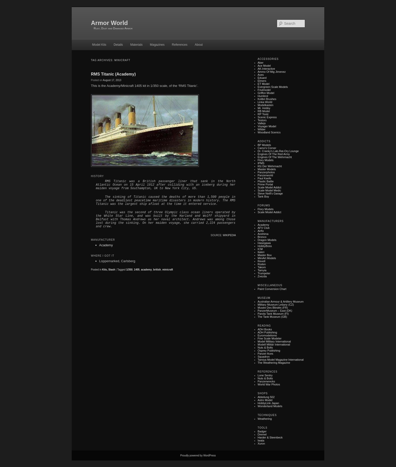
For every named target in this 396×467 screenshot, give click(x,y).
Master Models (267, 169)
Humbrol (263, 95)
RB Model (264, 111)
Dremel (262, 434)
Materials (136, 44)
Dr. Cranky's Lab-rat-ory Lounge (278, 151)
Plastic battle (266, 181)
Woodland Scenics (269, 132)
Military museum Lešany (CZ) (276, 304)
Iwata (261, 440)
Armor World (109, 22)
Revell (261, 261)
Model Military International (274, 341)
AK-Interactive (266, 68)
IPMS (261, 163)
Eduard (262, 77)
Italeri (261, 252)
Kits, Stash (108, 269)
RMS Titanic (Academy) (113, 74)
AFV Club (263, 227)
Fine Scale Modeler (270, 338)
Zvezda (262, 276)
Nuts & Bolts (265, 347)
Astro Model (265, 400)
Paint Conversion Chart (272, 288)
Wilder (261, 129)
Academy (106, 245)
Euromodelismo (267, 335)
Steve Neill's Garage (270, 193)
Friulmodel (264, 89)
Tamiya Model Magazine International (281, 359)
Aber (260, 62)
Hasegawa (264, 242)
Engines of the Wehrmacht (275, 157)
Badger (262, 431)
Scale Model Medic (269, 190)
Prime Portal (265, 184)
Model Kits (99, 44)
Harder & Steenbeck (270, 437)
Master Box (265, 255)
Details (118, 44)
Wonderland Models (270, 406)
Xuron (261, 443)
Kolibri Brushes (267, 99)
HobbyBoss (265, 246)
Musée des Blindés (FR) (273, 307)
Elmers (262, 80)
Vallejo (262, 123)
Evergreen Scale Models (273, 86)
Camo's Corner (267, 148)
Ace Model (264, 65)
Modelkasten (265, 105)
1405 (136, 269)
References (179, 44)
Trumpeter (264, 273)
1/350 (129, 269)
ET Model (263, 83)
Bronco (262, 236)
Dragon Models (267, 239)
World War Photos (269, 384)
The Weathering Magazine (274, 362)
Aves (261, 74)
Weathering (265, 418)
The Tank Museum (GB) (272, 316)
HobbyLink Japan (268, 403)
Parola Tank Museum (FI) (273, 313)
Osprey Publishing (269, 350)
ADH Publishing (267, 332)
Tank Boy (263, 196)
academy (146, 269)
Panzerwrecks (266, 381)
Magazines (157, 44)
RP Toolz (263, 114)
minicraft (167, 269)
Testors (262, 120)
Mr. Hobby (264, 108)
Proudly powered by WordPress (198, 455)
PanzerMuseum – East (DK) (275, 310)
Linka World (265, 102)
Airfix (261, 230)
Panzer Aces (265, 353)
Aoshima (263, 233)
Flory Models (266, 160)
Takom (262, 267)
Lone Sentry (265, 375)
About (199, 44)
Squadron (264, 356)
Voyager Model (267, 126)
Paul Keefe (264, 178)
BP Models (264, 144)
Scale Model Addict (269, 187)
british (157, 269)
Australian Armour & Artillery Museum (281, 301)
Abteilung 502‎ (266, 397)
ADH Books (265, 329)
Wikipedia (229, 235)
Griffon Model (266, 92)
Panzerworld (265, 175)
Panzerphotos (266, 172)
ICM (260, 249)
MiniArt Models (267, 258)
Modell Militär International (274, 344)
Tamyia (262, 270)
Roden (262, 264)
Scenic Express (267, 117)
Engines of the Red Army (274, 154)
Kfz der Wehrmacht (270, 166)
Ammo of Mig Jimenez (272, 71)
